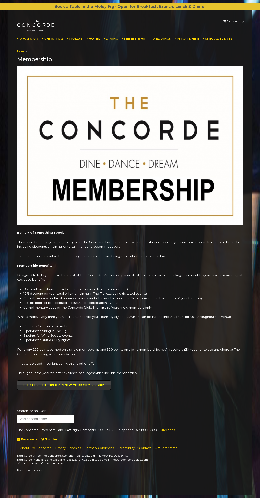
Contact (145, 448)
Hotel (94, 38)
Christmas (53, 38)
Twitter (49, 439)
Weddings (161, 38)
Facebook (27, 439)
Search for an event (32, 411)
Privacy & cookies (68, 448)
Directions (167, 430)
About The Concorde (35, 448)
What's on (28, 38)
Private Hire (188, 38)
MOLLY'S (76, 38)
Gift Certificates (166, 448)
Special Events (218, 38)
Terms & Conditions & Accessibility (110, 448)
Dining (112, 38)
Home (21, 51)
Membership (135, 38)
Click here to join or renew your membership (63, 385)
